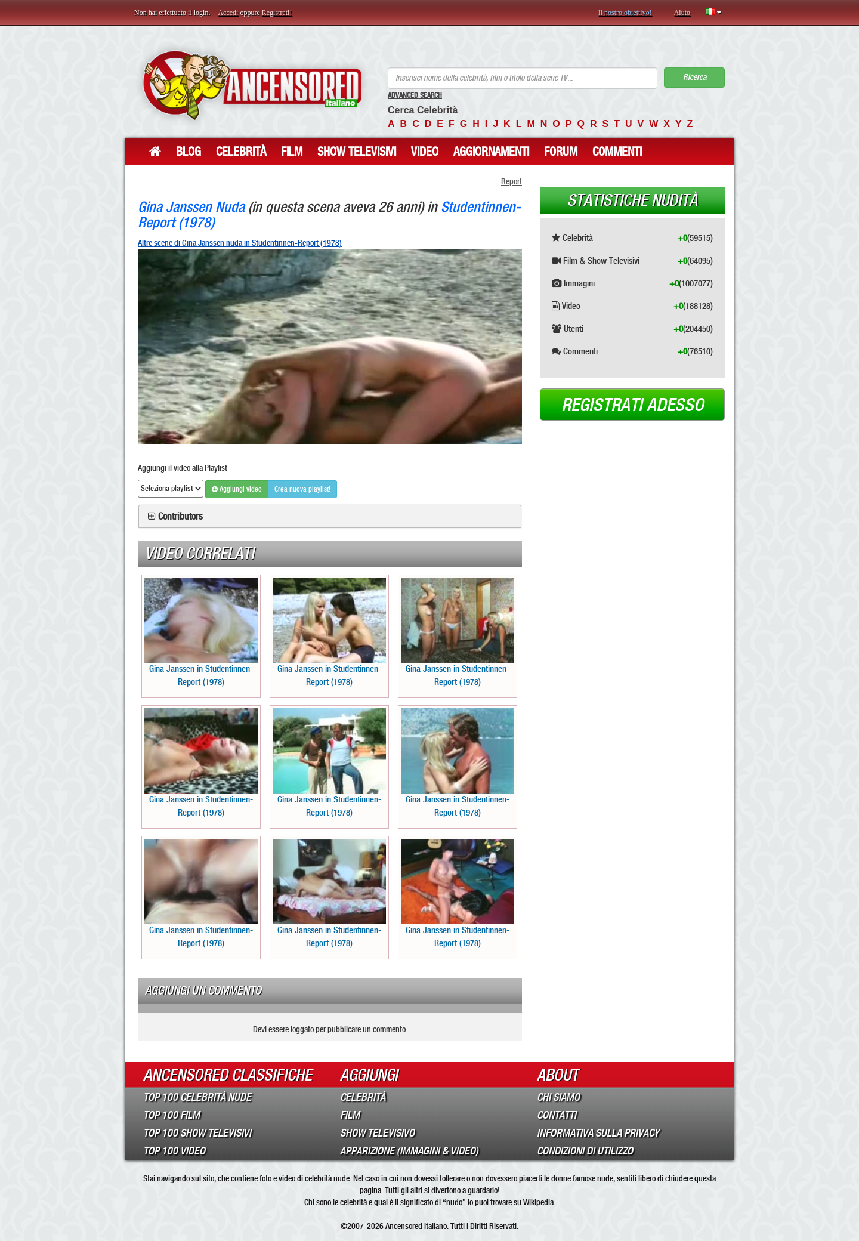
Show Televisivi (356, 152)
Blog (188, 152)
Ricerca (694, 77)
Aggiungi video (237, 489)
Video (424, 152)
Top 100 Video (174, 1150)
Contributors (180, 516)
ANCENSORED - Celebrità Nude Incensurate (252, 85)
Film (291, 152)
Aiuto (682, 12)
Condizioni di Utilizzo (585, 1150)
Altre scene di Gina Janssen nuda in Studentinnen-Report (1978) (240, 243)
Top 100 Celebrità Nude (197, 1097)
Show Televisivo (377, 1133)
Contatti (556, 1115)
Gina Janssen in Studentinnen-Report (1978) (201, 632)
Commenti (617, 152)
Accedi (228, 12)
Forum (560, 152)
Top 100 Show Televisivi (197, 1133)
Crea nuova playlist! (302, 489)
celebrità (353, 1202)
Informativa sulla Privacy (598, 1133)
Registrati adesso (632, 405)
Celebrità (241, 152)
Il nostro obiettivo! (625, 12)
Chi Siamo (558, 1097)
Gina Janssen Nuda (191, 206)
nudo (454, 1202)
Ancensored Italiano (416, 1226)
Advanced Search (415, 95)
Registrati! (277, 12)
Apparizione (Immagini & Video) (409, 1150)
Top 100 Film (171, 1115)
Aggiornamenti (491, 152)
